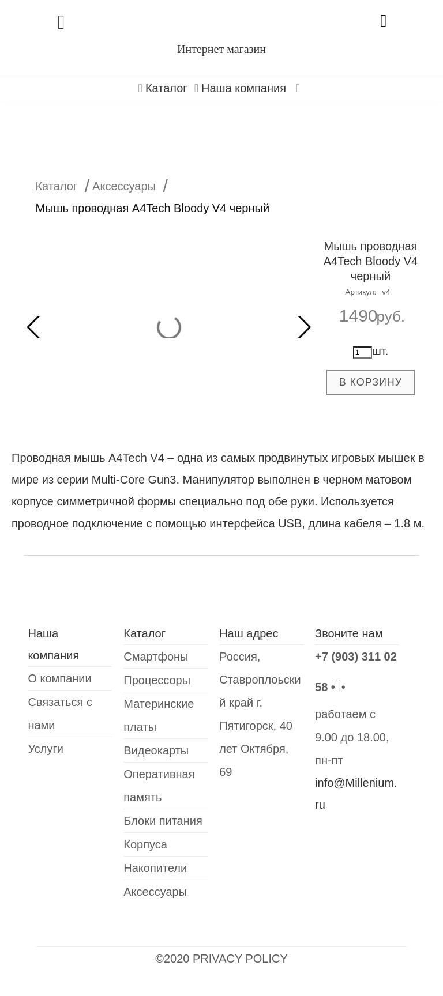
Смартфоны (155, 656)
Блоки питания (162, 820)
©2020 (174, 958)
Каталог (56, 186)
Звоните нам (348, 633)
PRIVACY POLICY (240, 958)
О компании (59, 678)
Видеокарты (156, 750)
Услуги (45, 748)
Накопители (155, 868)
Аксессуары (124, 186)
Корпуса (145, 844)
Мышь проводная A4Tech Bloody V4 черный (371, 261)
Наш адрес (248, 633)
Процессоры (156, 680)
